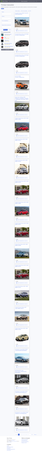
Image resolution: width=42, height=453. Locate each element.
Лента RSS (7, 49)
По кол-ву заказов (24, 10)
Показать (5, 29)
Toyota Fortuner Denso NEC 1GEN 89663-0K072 (20, 308)
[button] (40, 1)
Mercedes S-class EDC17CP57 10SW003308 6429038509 (21, 350)
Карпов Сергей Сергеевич (8, 43)
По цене (29, 10)
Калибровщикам (10, 447)
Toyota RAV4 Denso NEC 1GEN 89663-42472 (21, 287)
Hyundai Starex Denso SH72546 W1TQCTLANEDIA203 (21, 35)
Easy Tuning (5, 1)
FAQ (36, 1)
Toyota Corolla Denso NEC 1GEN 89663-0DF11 (22, 224)
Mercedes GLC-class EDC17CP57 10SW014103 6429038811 (20, 371)
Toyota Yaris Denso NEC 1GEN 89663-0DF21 (21, 140)
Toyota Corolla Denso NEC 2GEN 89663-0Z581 (22, 119)
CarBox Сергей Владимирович (8, 46)
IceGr (5, 37)
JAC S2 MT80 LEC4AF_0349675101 (19, 77)
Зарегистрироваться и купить (21, 30)
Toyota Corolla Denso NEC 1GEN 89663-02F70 (22, 266)
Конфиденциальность (11, 449)
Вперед (35, 434)
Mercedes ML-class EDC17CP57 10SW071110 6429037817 (21, 413)
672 (32, 434)
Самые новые (17, 10)
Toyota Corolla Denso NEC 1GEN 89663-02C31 (22, 182)
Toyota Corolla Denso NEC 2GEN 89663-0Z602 (22, 203)
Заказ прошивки (11, 1)
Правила (9, 448)
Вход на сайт (24, 442)
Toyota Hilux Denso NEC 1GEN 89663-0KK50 (21, 245)
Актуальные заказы (31, 1)
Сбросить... (9, 29)
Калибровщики (17, 1)
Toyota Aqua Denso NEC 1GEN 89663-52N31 (21, 329)
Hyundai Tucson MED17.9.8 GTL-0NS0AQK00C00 (22, 14)
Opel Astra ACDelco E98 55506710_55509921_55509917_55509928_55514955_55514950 (22, 99)
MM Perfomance (6, 40)
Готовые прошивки (24, 1)
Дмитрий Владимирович (7, 34)
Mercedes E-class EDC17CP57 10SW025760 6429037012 (21, 392)
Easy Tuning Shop (14, 441)
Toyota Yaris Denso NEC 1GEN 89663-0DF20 (21, 161)
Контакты (9, 450)
